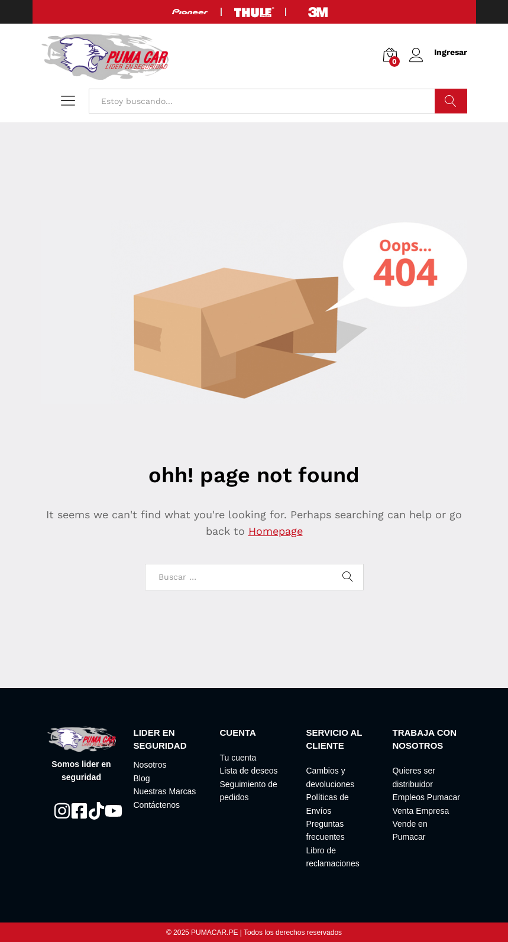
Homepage (275, 531)
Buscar (451, 101)
